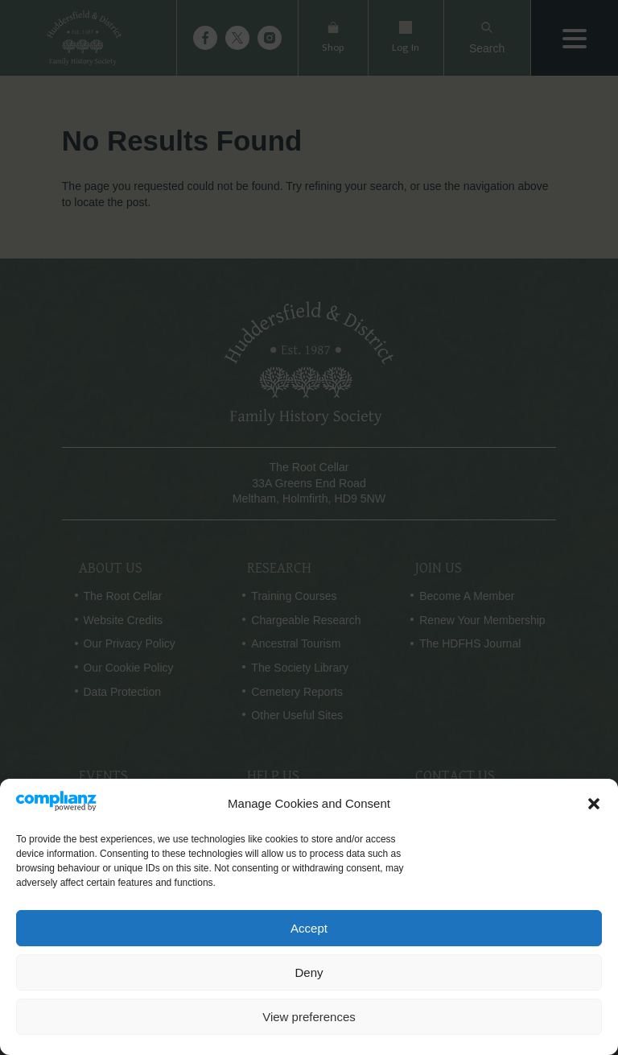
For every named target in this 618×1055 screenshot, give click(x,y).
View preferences (309, 1017)
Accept (309, 928)
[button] (594, 804)
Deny (309, 972)
